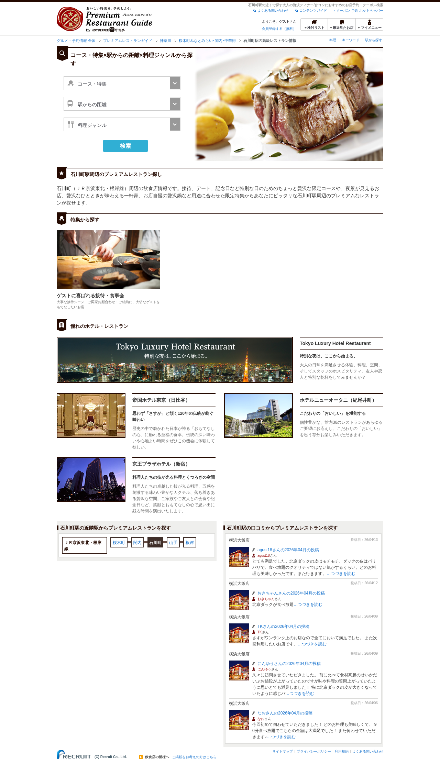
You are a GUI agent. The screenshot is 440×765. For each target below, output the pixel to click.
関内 (137, 542)
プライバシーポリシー (314, 751)
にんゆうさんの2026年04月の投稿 (289, 663)
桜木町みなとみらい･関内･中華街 (207, 40)
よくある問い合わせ (272, 10)
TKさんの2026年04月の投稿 (283, 626)
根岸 (190, 542)
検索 (125, 146)
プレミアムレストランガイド (127, 40)
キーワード (350, 40)
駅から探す (373, 40)
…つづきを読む (341, 573)
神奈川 (165, 40)
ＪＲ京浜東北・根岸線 (82, 545)
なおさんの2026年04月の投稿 (284, 713)
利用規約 (342, 751)
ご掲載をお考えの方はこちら (194, 757)
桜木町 (119, 542)
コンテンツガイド (313, 10)
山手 (173, 542)
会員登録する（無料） (279, 29)
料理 (332, 40)
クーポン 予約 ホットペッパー (360, 10)
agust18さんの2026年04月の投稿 (288, 549)
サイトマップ (282, 751)
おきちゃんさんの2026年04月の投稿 (291, 593)
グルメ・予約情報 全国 (76, 40)
